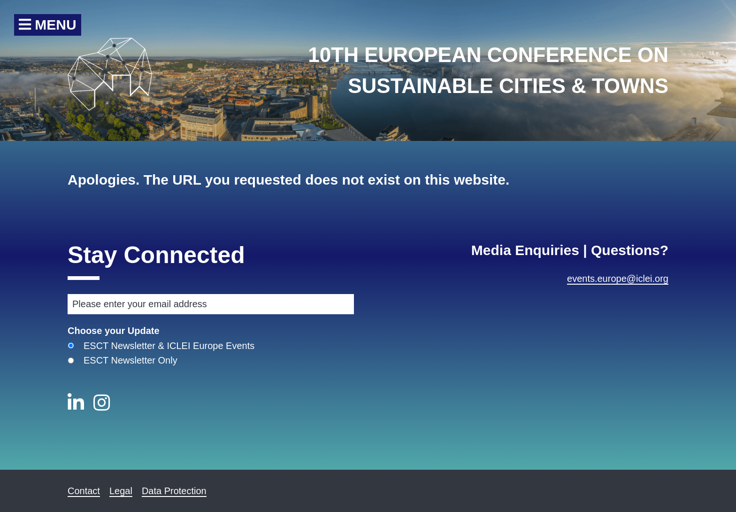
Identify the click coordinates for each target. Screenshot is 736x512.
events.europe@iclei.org (617, 278)
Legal (120, 491)
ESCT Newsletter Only (130, 360)
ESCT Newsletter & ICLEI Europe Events (169, 346)
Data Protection (174, 491)
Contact (84, 491)
